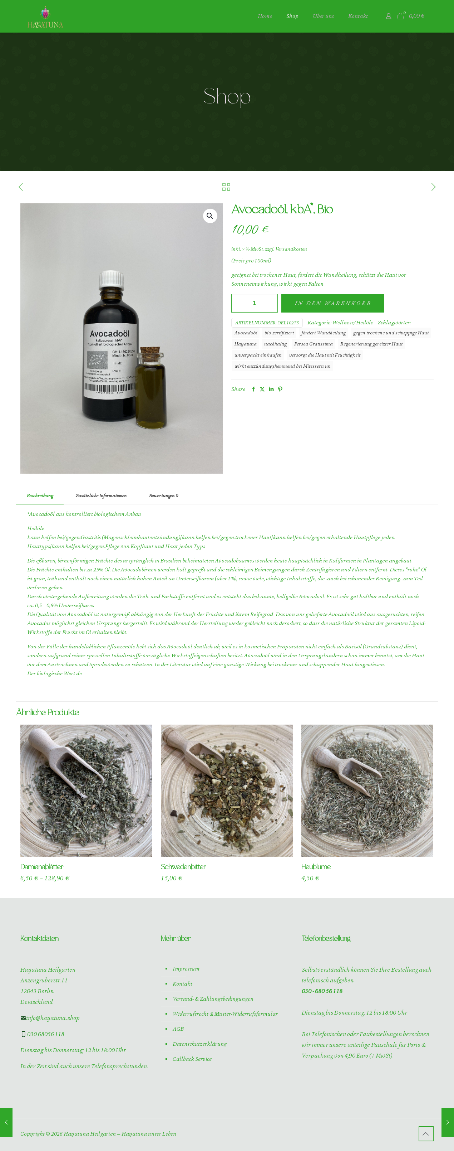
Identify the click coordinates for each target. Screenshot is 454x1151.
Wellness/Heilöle (352, 322)
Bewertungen (163, 496)
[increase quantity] (269, 303)
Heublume (316, 867)
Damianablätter (41, 867)
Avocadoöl (246, 332)
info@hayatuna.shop (50, 1018)
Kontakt (182, 983)
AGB (178, 1028)
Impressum (186, 968)
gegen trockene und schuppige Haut (391, 332)
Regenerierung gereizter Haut (371, 343)
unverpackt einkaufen (258, 355)
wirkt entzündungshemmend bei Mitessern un (283, 366)
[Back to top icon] (426, 1133)
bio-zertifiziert (279, 332)
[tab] (40, 496)
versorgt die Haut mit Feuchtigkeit (324, 355)
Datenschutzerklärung (200, 1044)
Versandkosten (291, 249)
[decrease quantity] (239, 303)
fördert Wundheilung (323, 332)
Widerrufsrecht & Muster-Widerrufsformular (225, 1013)
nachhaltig (275, 343)
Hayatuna (246, 343)
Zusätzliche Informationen (101, 496)
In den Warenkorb (333, 303)
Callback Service (192, 1059)
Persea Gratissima (313, 343)
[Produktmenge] (254, 303)
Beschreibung (40, 496)
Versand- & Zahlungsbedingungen (213, 998)
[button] (210, 216)
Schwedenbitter (183, 867)
